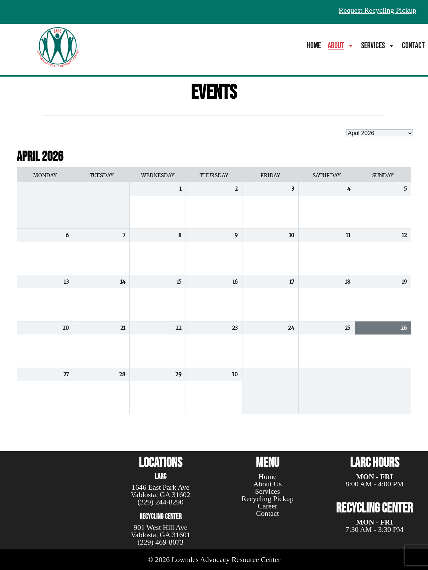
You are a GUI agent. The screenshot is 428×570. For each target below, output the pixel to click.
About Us (267, 484)
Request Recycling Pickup (377, 10)
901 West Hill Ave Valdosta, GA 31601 (160, 531)
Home (314, 45)
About (341, 45)
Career (268, 506)
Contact (413, 45)
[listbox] (379, 133)
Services (378, 45)
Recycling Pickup (267, 498)
